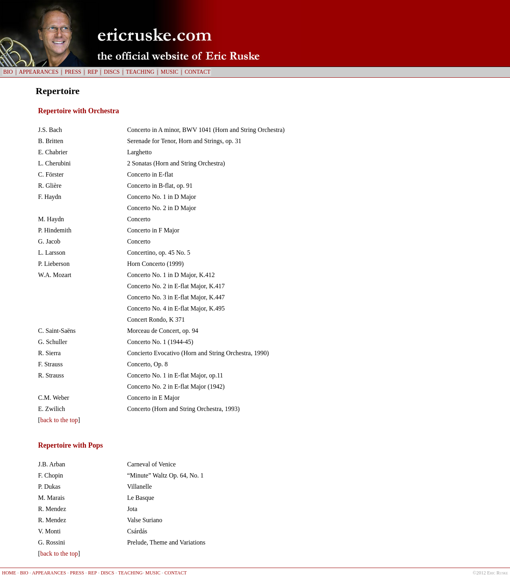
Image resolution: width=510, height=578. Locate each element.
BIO (8, 72)
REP (92, 72)
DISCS (111, 72)
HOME (9, 573)
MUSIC (169, 72)
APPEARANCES (39, 72)
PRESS (72, 72)
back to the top (59, 420)
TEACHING (140, 72)
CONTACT (197, 72)
